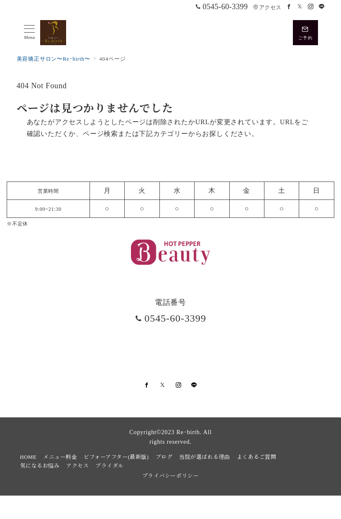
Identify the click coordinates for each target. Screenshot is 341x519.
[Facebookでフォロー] (289, 7)
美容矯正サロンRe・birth (179, 508)
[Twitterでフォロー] (300, 7)
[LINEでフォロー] (322, 7)
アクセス (267, 7)
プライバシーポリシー (170, 475)
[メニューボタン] (29, 32)
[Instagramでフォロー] (311, 7)
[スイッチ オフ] (305, 32)
